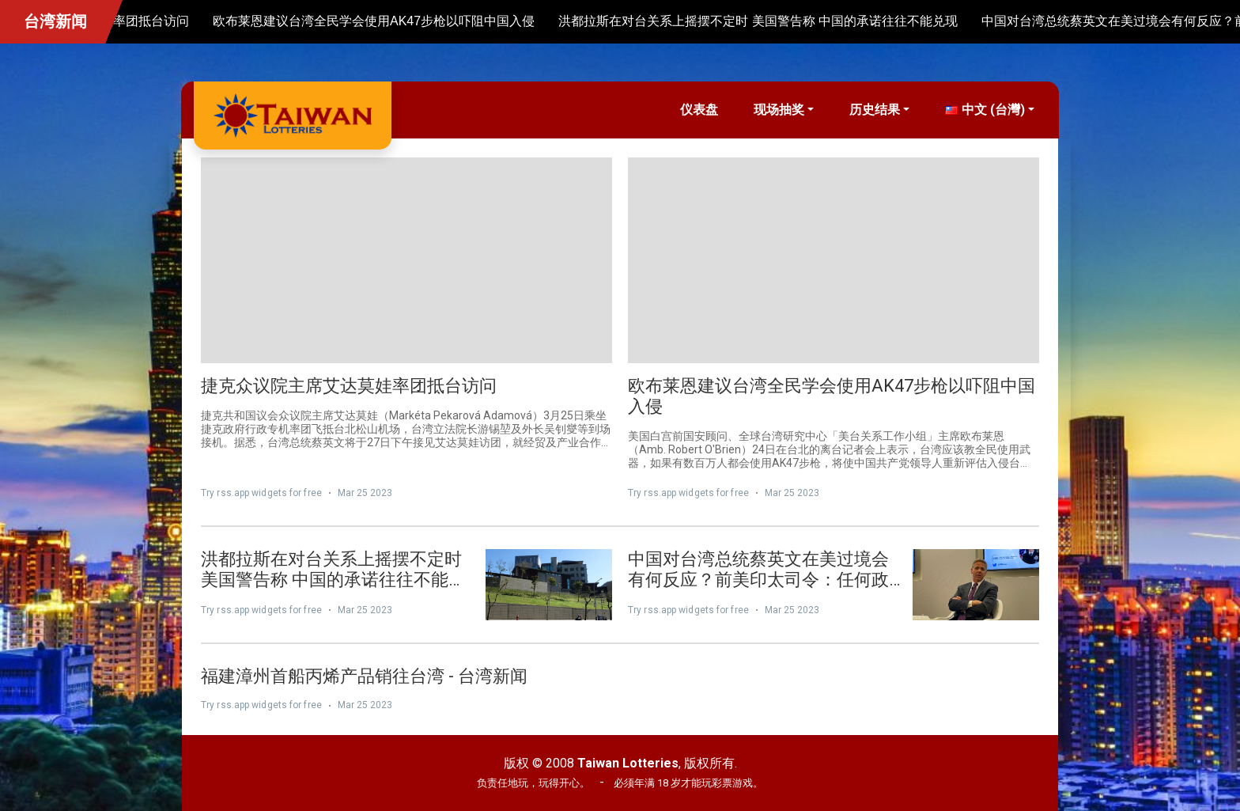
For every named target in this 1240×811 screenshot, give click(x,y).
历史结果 (874, 109)
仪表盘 (699, 109)
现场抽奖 (779, 109)
